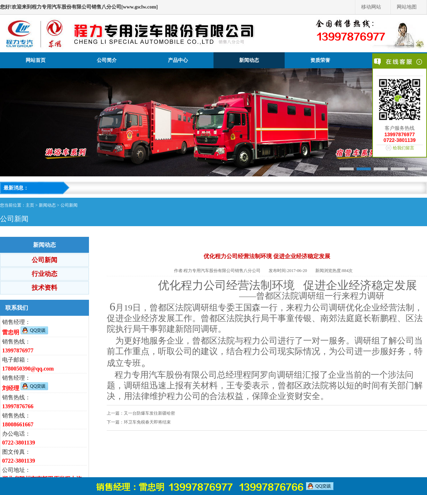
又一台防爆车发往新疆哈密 (149, 413)
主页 (30, 205)
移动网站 (371, 7)
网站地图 (407, 7)
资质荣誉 (320, 60)
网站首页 (36, 60)
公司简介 (107, 60)
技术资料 (44, 287)
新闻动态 (249, 60)
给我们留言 (403, 147)
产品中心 (178, 60)
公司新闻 (69, 205)
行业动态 (44, 273)
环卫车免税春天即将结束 (147, 422)
